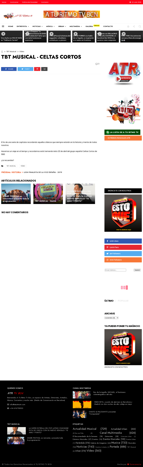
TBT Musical (11, 51)
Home (4, 2)
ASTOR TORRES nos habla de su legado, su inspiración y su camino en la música (83, 38)
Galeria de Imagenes (98, 443)
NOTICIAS (37, 26)
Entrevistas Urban (126, 436)
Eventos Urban (131, 439)
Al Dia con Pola (78, 433)
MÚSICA (49, 26)
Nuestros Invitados (101, 447)
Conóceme (14, 2)
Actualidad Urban (119, 429)
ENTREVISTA (22, 26)
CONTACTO (108, 26)
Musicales (132, 443)
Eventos (95, 439)
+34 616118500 (15, 408)
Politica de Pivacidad (29, 2)
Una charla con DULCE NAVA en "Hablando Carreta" (11, 39)
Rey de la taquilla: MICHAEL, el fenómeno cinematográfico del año (109, 393)
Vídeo (21, 51)
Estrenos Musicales (80, 439)
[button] (128, 26)
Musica (115, 442)
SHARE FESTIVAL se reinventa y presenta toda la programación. (45, 439)
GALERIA (89, 26)
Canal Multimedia (111, 433)
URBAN (61, 26)
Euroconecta (135, 464)
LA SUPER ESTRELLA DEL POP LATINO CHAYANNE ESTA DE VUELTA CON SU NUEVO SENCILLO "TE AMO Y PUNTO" (49, 430)
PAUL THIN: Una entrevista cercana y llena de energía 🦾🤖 (131, 38)
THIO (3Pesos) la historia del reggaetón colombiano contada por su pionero (59, 38)
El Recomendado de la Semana (85, 436)
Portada (114, 446)
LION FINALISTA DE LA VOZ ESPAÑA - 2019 (43, 172)
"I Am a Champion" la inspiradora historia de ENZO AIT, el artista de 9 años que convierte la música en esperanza (35, 35)
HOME (10, 26)
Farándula (80, 443)
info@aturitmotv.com (16, 404)
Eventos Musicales (111, 439)
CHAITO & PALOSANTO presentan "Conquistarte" (102, 412)
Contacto (44, 2)
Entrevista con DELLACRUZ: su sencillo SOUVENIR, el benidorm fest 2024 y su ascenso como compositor (107, 36)
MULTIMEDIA (75, 26)
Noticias (81, 446)
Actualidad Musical (84, 429)
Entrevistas (109, 436)
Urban (78, 451)
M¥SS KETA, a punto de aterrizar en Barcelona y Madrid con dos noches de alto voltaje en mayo (113, 403)
